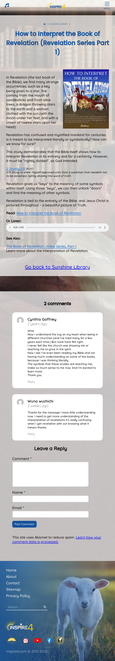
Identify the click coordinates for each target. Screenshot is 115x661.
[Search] (44, 607)
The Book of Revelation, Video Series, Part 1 (41, 246)
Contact (13, 583)
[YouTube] (37, 640)
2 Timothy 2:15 (15, 168)
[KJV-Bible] (60, 640)
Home (11, 570)
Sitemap (13, 589)
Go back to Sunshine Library (57, 267)
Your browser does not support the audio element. (57, 227)
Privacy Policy (18, 595)
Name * (18, 492)
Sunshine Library (59, 24)
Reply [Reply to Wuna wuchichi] (31, 434)
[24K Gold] (11, 640)
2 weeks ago (38, 405)
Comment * (22, 458)
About (11, 576)
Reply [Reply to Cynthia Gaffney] (31, 381)
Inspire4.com (16, 651)
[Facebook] (49, 640)
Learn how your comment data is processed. (56, 539)
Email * (18, 507)
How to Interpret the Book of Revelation (48, 213)
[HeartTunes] (7, 6)
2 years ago (37, 324)
